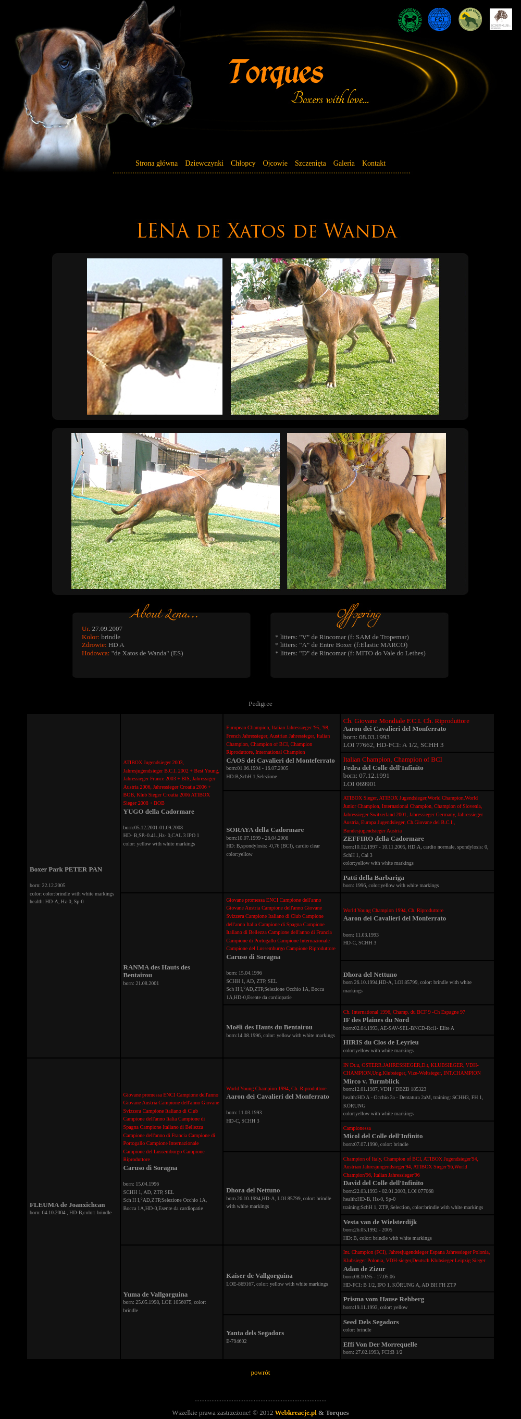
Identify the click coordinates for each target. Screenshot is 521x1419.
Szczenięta (310, 163)
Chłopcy (243, 163)
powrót (260, 1372)
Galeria (344, 163)
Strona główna (156, 163)
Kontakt (374, 163)
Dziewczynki (204, 163)
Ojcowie (275, 163)
